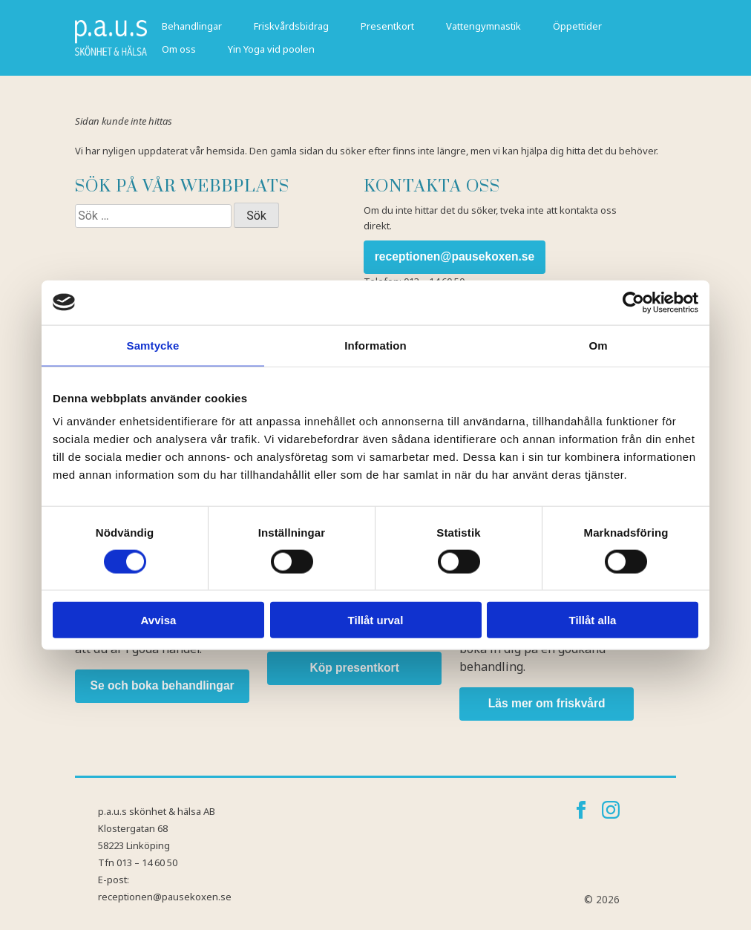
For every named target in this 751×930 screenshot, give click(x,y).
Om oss (179, 49)
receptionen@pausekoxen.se (454, 256)
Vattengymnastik (483, 26)
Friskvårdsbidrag (291, 26)
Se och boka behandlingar (163, 685)
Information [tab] (375, 344)
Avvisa (159, 620)
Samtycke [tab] (153, 344)
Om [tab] (597, 344)
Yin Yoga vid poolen (271, 49)
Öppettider (577, 26)
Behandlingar (192, 26)
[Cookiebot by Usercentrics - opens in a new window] (633, 302)
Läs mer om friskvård (547, 703)
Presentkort (387, 26)
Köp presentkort (354, 667)
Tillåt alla (593, 620)
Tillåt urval (376, 620)
